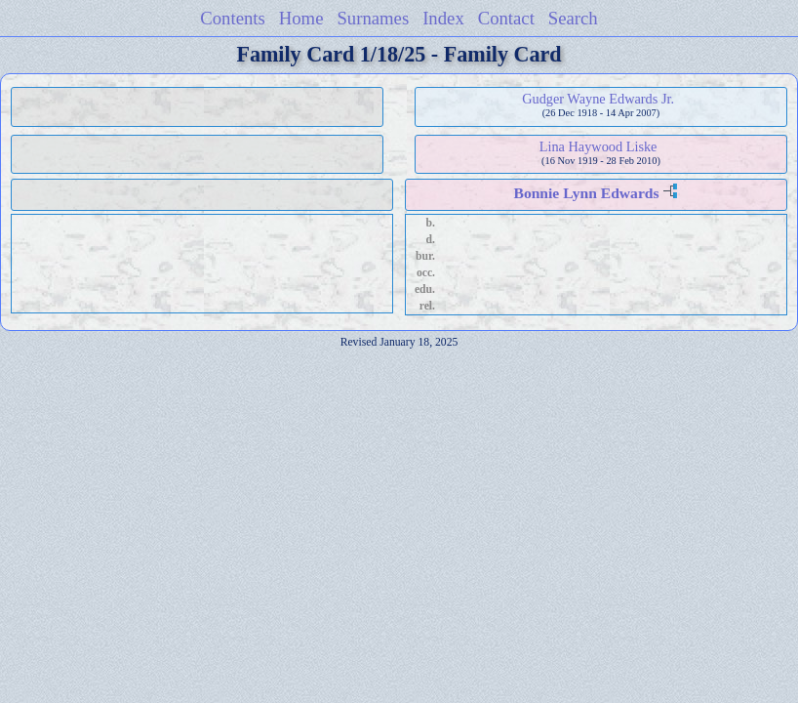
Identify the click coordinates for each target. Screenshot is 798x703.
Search (573, 18)
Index (443, 18)
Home (301, 18)
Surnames (373, 18)
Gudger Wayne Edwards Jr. (598, 98)
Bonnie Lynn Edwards (585, 193)
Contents (232, 18)
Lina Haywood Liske (598, 146)
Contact (506, 18)
